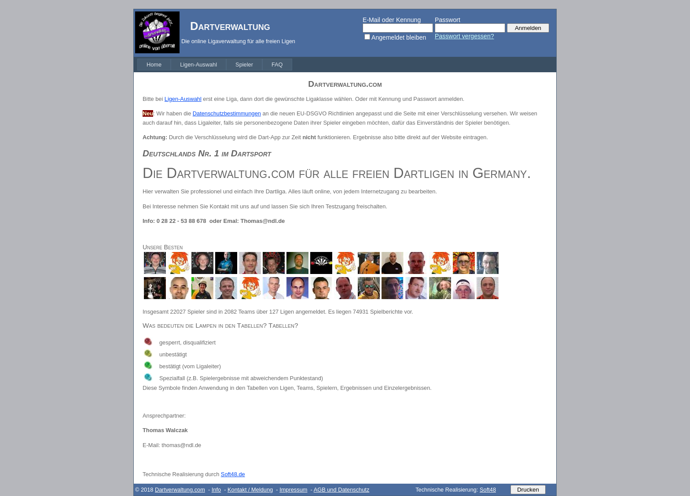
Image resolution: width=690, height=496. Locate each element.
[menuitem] (154, 64)
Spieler (244, 64)
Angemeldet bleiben (398, 37)
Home (154, 64)
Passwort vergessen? (464, 36)
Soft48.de (233, 474)
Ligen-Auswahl (198, 64)
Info (216, 489)
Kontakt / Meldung (250, 489)
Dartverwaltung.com (180, 489)
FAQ (277, 64)
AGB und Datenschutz (342, 489)
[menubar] (214, 64)
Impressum (293, 489)
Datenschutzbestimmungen (227, 113)
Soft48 (488, 489)
